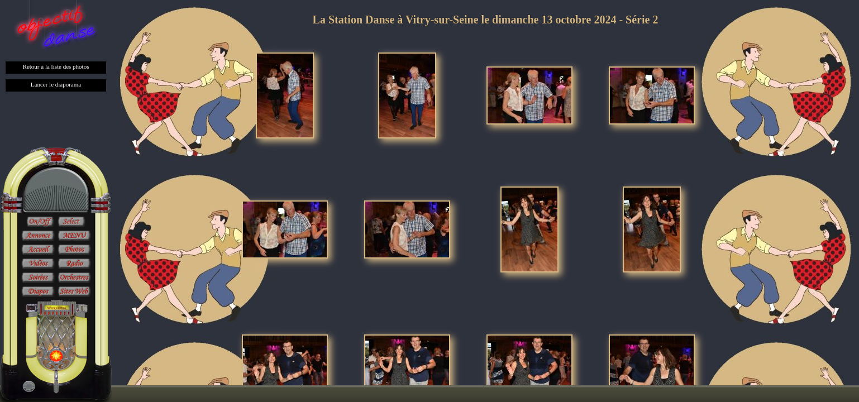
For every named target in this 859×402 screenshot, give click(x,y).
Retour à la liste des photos (56, 66)
